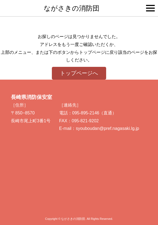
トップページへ (79, 73)
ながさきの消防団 (71, 8)
